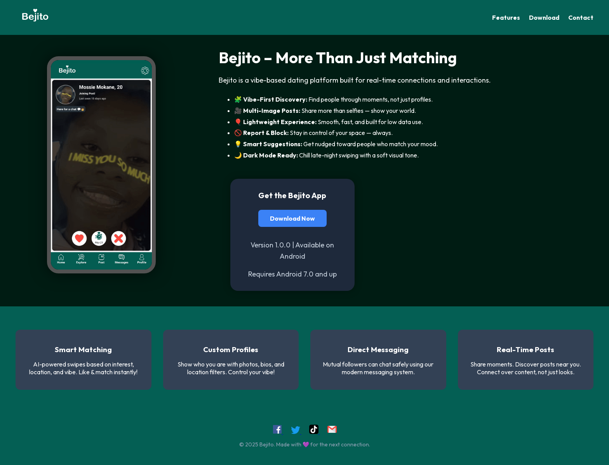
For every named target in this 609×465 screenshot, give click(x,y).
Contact (580, 17)
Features (506, 17)
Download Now (292, 218)
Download (544, 17)
